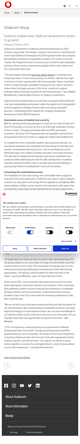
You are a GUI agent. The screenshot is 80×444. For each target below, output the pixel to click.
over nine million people (42, 74)
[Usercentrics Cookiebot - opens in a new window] (66, 194)
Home (6, 12)
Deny (15, 248)
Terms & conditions (34, 432)
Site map (13, 432)
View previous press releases (17, 357)
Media (17, 12)
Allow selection (39, 248)
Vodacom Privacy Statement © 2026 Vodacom (26, 426)
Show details (66, 241)
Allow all (65, 248)
